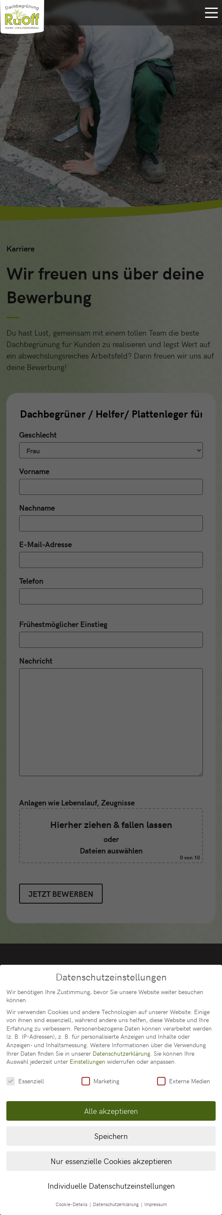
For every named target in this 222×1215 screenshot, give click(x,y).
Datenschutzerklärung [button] (116, 1196)
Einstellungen (87, 1053)
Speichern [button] (111, 1127)
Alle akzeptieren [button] (111, 1102)
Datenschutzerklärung (121, 1044)
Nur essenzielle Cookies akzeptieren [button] (111, 1152)
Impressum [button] (155, 1196)
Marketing (100, 1072)
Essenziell (25, 1072)
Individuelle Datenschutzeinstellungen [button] (111, 1177)
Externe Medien (183, 1072)
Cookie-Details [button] (72, 1196)
